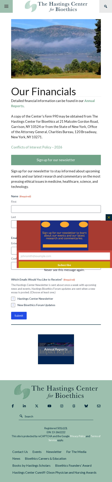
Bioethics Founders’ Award (73, 465)
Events (37, 452)
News (16, 458)
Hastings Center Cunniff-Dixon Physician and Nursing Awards (54, 472)
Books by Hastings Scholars (31, 465)
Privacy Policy (77, 436)
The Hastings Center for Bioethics (56, 6)
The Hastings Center (56, 391)
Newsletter (54, 452)
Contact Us (20, 452)
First (13, 201)
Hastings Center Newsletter (35, 298)
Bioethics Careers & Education (45, 458)
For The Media (76, 452)
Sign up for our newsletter (56, 160)
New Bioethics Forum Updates (36, 305)
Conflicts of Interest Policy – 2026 (36, 147)
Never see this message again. (64, 270)
